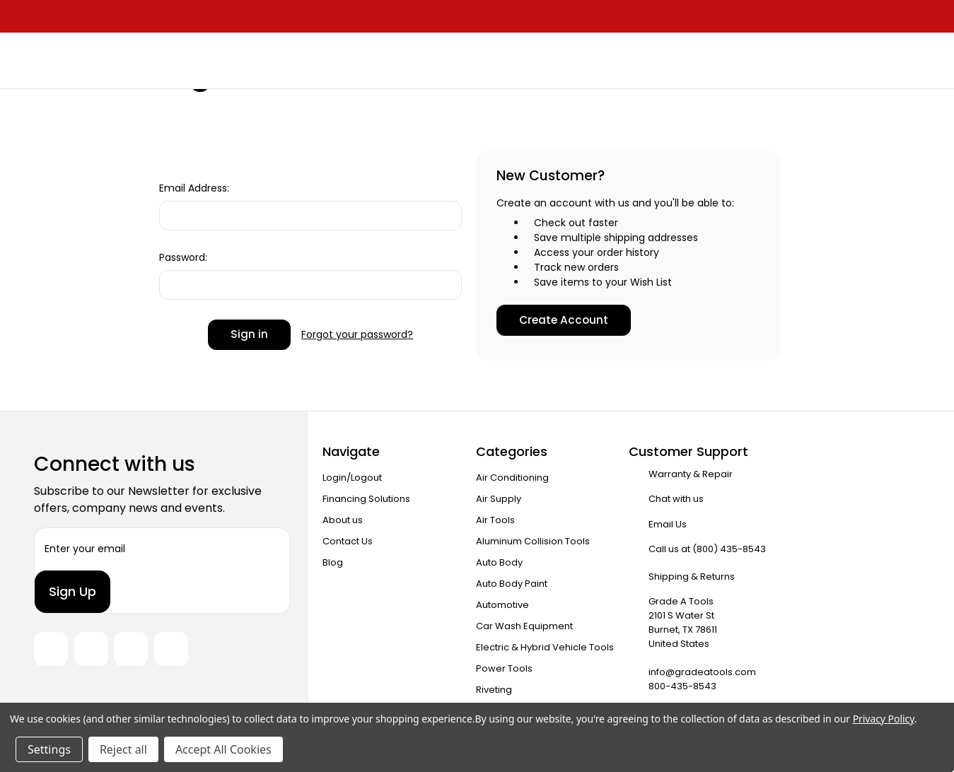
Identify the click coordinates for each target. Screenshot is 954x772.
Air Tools (495, 520)
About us (342, 520)
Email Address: (194, 188)
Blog (332, 562)
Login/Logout (352, 477)
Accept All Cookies (223, 749)
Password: (183, 257)
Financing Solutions (366, 498)
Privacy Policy (883, 718)
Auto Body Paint (511, 583)
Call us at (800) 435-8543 (707, 549)
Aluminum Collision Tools (533, 541)
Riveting (494, 689)
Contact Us (347, 541)
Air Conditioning (512, 477)
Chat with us (676, 498)
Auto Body (499, 562)
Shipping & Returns (691, 576)
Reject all (123, 749)
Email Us (667, 524)
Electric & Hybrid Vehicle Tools (545, 647)
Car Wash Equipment (524, 626)
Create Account (563, 319)
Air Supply (498, 498)
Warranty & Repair (690, 474)
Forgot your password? (357, 334)
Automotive (502, 605)
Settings (49, 749)
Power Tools (504, 668)
